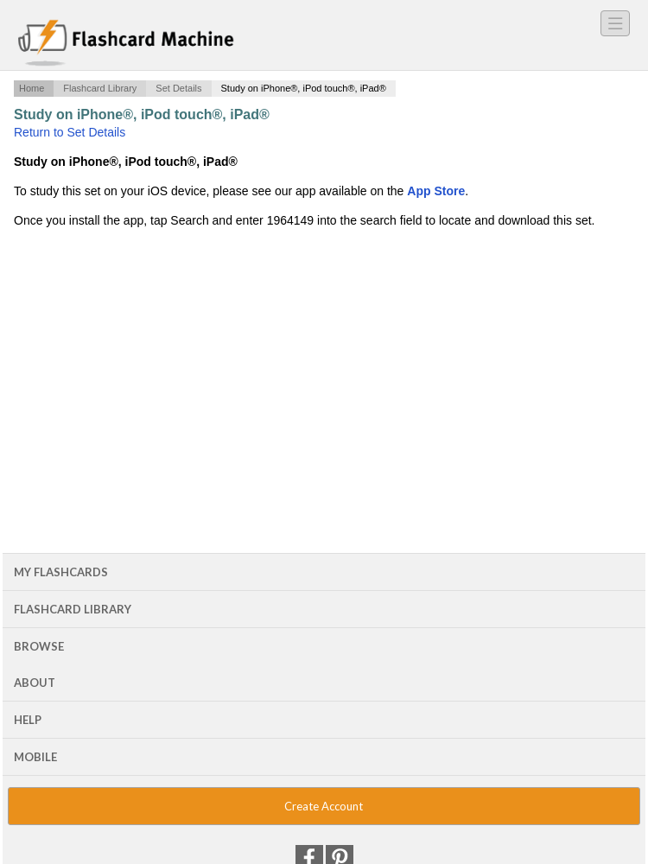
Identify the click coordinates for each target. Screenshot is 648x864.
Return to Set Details (69, 132)
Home (31, 88)
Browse (39, 646)
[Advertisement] (324, 369)
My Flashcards (61, 572)
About (34, 682)
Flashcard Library (100, 88)
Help (27, 720)
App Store (436, 191)
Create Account (323, 806)
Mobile (35, 757)
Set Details (178, 88)
